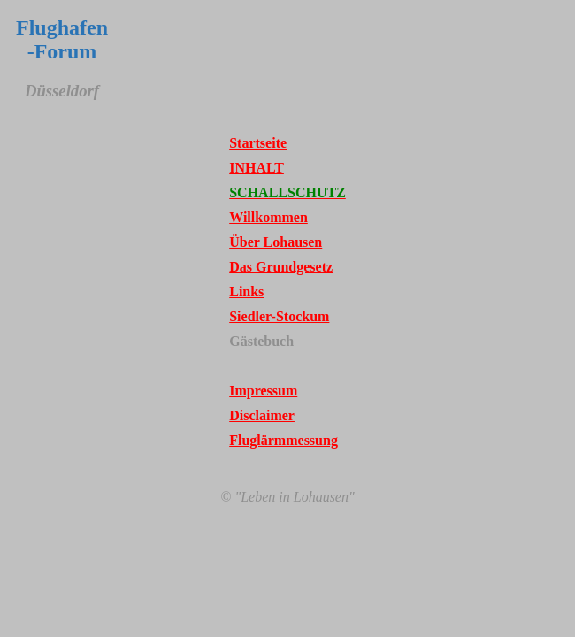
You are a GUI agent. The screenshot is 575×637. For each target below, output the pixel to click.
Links (246, 291)
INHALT (256, 167)
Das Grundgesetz (281, 266)
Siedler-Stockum (279, 316)
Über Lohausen (275, 241)
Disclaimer (262, 415)
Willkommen (268, 217)
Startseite (258, 142)
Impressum (263, 390)
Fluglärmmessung (283, 440)
